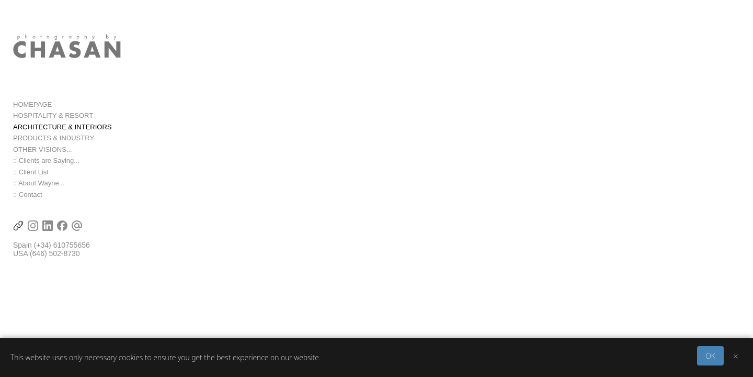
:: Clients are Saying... (46, 167)
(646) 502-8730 (55, 260)
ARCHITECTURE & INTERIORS (62, 133)
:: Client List (31, 178)
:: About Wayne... (39, 189)
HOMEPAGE (32, 111)
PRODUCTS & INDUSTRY (53, 144)
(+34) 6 (46, 251)
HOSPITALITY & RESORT (53, 122)
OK (710, 356)
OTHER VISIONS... (42, 156)
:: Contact (27, 201)
